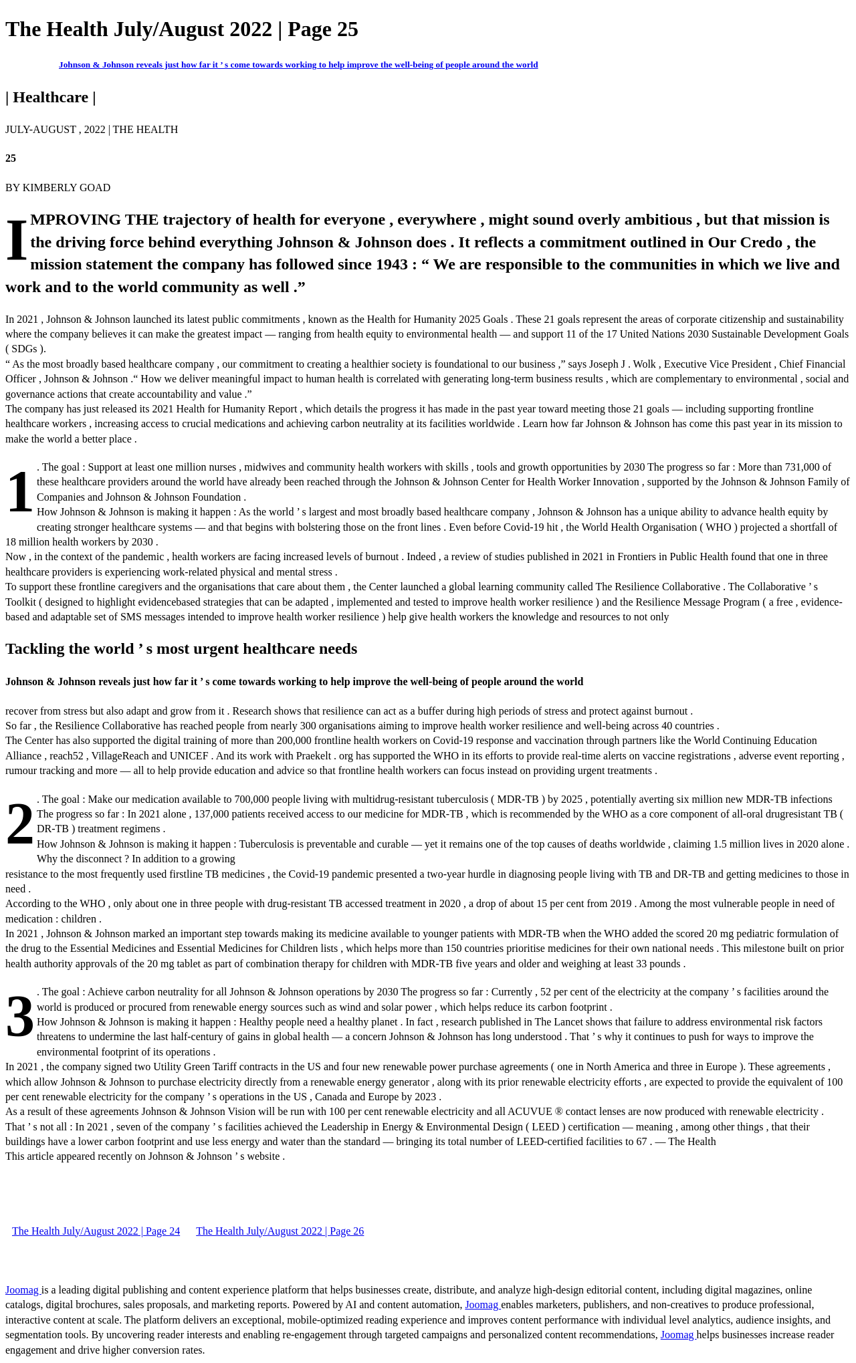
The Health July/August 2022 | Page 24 (96, 1231)
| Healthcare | (50, 97)
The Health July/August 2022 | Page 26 (280, 1231)
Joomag (23, 1289)
